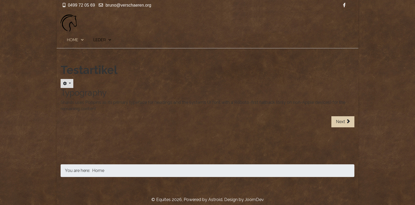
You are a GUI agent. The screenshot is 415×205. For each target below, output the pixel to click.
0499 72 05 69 (81, 5)
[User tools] (67, 83)
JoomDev (254, 199)
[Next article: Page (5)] (342, 121)
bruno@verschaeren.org (128, 5)
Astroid (215, 199)
